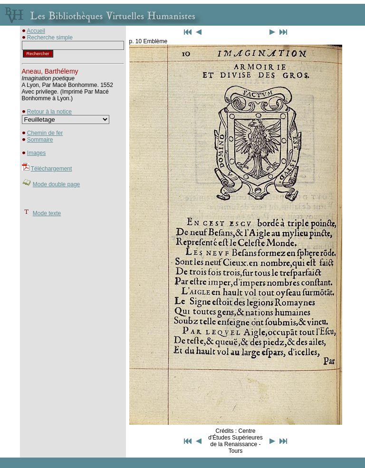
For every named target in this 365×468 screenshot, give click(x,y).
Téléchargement (51, 168)
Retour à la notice (49, 111)
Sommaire (40, 139)
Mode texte (47, 213)
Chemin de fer (45, 133)
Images (36, 153)
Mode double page (56, 184)
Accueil (36, 31)
